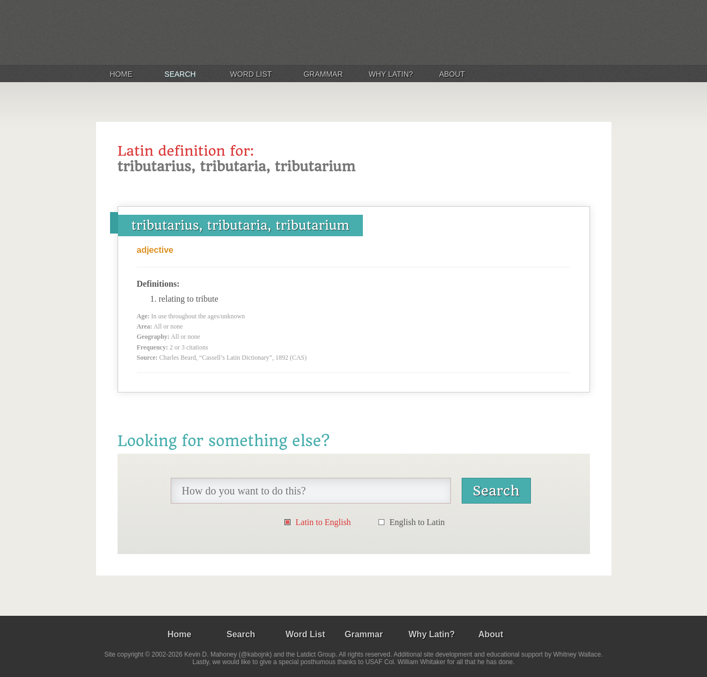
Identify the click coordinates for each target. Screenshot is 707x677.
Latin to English (323, 522)
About (452, 74)
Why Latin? (391, 74)
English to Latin (417, 522)
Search (179, 74)
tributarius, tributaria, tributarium (240, 225)
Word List (251, 74)
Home (121, 74)
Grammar (322, 74)
